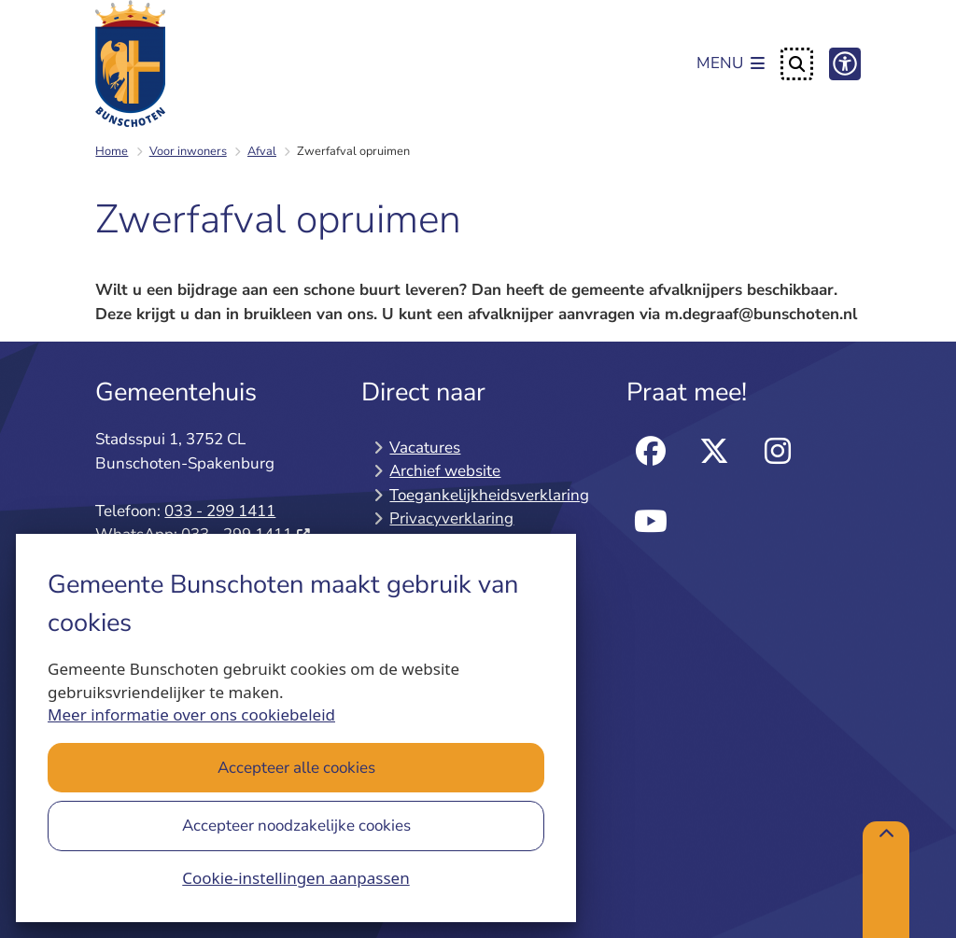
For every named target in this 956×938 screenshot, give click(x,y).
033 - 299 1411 (219, 511)
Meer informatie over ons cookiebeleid (191, 714)
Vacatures (424, 447)
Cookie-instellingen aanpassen (295, 878)
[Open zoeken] (796, 63)
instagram (777, 451)
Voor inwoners (188, 151)
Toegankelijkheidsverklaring (489, 495)
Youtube (650, 522)
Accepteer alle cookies (296, 767)
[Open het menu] (731, 64)
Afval (261, 151)
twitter (714, 451)
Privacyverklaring (451, 518)
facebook (650, 451)
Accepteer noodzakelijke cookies (296, 825)
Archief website (444, 471)
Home (111, 151)
